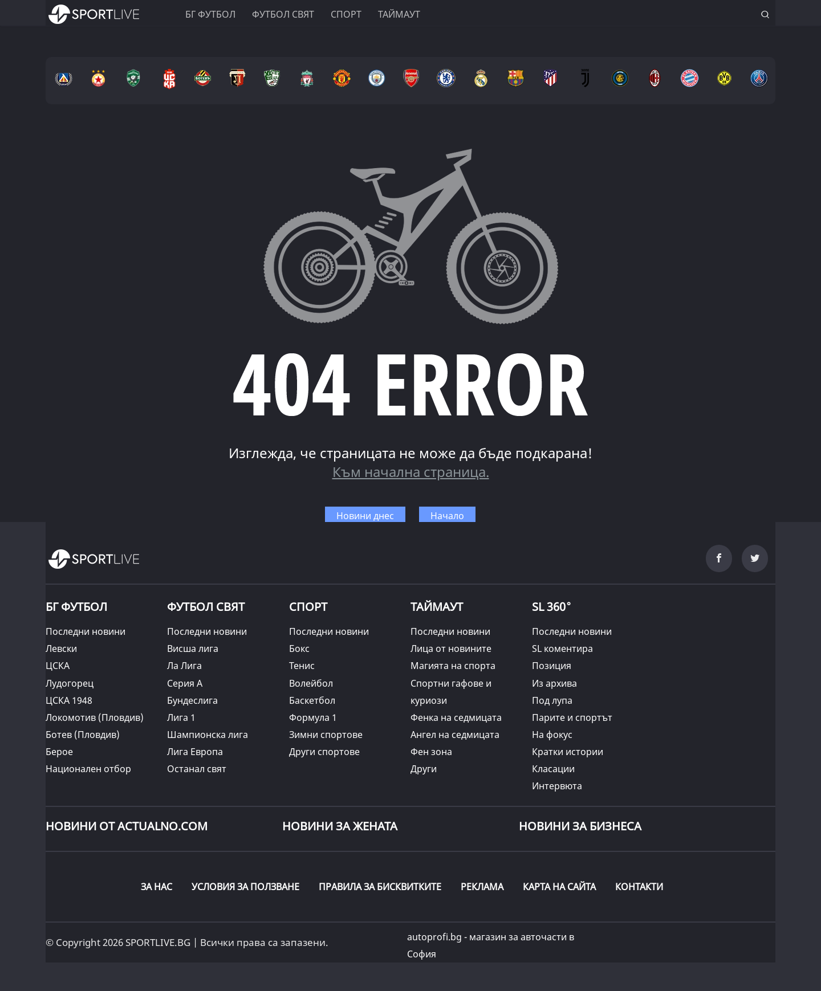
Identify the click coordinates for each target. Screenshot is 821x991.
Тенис (302, 665)
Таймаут (399, 14)
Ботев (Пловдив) (83, 734)
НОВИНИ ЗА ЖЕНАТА (339, 826)
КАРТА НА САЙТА (559, 886)
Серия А (184, 683)
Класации (553, 768)
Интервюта (557, 786)
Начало (447, 515)
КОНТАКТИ (639, 886)
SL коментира (562, 648)
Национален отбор (88, 768)
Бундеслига (192, 700)
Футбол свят (283, 14)
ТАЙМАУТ (436, 606)
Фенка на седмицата (456, 717)
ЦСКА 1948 (69, 700)
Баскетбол (312, 700)
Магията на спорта (452, 665)
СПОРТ (308, 606)
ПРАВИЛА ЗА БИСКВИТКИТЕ (380, 886)
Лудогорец (70, 683)
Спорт (346, 14)
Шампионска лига (207, 734)
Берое (59, 751)
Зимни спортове (326, 734)
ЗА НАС (156, 886)
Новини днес (365, 515)
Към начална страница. (410, 471)
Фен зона (431, 751)
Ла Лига (184, 665)
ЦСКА (58, 665)
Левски (61, 648)
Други (423, 768)
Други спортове (324, 751)
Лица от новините (450, 648)
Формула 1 (313, 717)
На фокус (552, 734)
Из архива (554, 683)
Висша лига (192, 648)
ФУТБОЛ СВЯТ (206, 606)
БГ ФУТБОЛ (210, 14)
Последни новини (85, 631)
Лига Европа (195, 751)
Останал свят (196, 768)
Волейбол (311, 683)
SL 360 (552, 605)
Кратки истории (567, 751)
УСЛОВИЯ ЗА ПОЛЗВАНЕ (245, 886)
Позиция (551, 665)
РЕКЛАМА (482, 886)
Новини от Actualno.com (127, 826)
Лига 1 (181, 717)
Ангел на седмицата (454, 734)
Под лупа (552, 700)
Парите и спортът (572, 717)
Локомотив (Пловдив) (95, 717)
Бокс (299, 648)
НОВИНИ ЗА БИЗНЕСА (580, 826)
